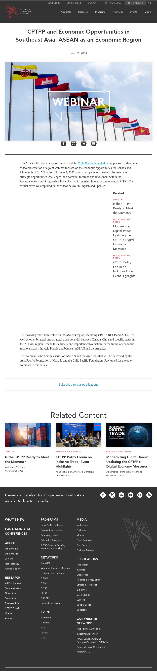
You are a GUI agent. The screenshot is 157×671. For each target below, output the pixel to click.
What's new (14, 519)
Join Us (9, 558)
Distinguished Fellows (52, 573)
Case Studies (83, 594)
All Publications (13, 583)
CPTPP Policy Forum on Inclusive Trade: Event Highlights (74, 461)
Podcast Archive (85, 550)
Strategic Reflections (88, 584)
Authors (9, 618)
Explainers (82, 589)
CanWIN (45, 563)
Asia (43, 627)
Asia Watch (82, 564)
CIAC (44, 637)
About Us (66, 12)
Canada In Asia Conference (91, 647)
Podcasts (81, 530)
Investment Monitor (87, 633)
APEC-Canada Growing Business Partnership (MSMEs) (92, 640)
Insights (81, 569)
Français (137, 3)
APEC (44, 588)
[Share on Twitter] (73, 143)
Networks (118, 12)
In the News (83, 525)
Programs (100, 12)
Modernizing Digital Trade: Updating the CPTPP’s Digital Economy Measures (127, 461)
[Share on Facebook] (63, 143)
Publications (87, 559)
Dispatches (82, 574)
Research (83, 12)
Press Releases (84, 540)
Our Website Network (87, 621)
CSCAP (45, 598)
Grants (8, 613)
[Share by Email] (94, 143)
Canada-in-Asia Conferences (17, 531)
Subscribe (54, 3)
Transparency (12, 563)
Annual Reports (13, 568)
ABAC (44, 583)
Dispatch (9, 452)
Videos (80, 535)
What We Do (11, 548)
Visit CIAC (113, 3)
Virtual (44, 632)
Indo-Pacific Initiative (52, 525)
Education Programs (51, 540)
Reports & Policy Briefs (68, 452)
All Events (46, 617)
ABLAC (45, 578)
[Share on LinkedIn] (84, 143)
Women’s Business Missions (55, 568)
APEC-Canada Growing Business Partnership (53, 547)
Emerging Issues (49, 535)
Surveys (81, 599)
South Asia (10, 598)
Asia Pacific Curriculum (89, 628)
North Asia (10, 593)
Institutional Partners (51, 603)
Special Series (84, 604)
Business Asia (12, 603)
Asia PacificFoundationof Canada (25, 12)
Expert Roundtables (51, 530)
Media (147, 12)
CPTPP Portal (12, 608)
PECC (44, 593)
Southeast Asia (13, 588)
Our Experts (83, 545)
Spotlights (82, 609)
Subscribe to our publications (78, 384)
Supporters (74, 3)
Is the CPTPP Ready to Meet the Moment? (27, 459)
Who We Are (11, 553)
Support (93, 3)
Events (133, 12)
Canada (45, 622)
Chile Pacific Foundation (93, 163)
